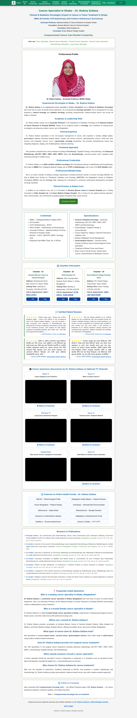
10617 (45, 292)
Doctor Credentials (33, 3)
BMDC (43, 240)
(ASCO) (107, 175)
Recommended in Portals (84, 3)
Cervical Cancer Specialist (78, 41)
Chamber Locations (56, 3)
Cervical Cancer (100, 240)
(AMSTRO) (80, 177)
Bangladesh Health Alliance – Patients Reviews (89, 499)
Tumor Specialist (42, 41)
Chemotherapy (71, 151)
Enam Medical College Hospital (73, 31)
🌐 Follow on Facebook (68, 683)
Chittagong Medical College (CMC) (48, 220)
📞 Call (32, 299)
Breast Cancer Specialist (58, 41)
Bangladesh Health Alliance (56, 357)
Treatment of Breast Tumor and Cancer (89, 248)
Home (19, 3)
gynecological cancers (32, 138)
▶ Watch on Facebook (45, 406)
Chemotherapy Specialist (59, 44)
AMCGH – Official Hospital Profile (48, 499)
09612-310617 (31, 295)
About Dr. (25, 3)
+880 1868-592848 (94, 295)
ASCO (39, 235)
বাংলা (120, 3)
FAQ (104, 3)
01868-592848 (68, 295)
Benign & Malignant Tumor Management (89, 238)
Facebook (111, 3)
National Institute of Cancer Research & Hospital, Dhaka (77, 22)
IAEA (31, 227)
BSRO (53, 235)
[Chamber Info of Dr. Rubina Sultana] (68, 201)
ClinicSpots (62, 334)
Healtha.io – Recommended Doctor (48, 522)
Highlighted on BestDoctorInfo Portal (89, 516)
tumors (98, 136)
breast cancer (107, 136)
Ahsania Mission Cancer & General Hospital (73, 25)
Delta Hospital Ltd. (73, 28)
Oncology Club (51, 180)
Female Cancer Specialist (98, 41)
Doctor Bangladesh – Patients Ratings (48, 505)
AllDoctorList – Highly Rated (48, 510)
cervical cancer (53, 138)
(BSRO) (35, 180)
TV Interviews (73, 3)
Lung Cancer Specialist (78, 44)
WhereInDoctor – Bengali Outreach (88, 510)
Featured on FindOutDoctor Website (48, 516)
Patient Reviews (64, 3)
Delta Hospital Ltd (68, 275)
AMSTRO (46, 235)
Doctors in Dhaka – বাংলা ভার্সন (89, 522)
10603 (106, 292)
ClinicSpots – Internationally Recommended (89, 505)
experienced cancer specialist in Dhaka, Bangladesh (64, 107)
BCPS (49, 225)
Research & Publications (96, 3)
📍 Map (44, 299)
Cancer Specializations (44, 3)
